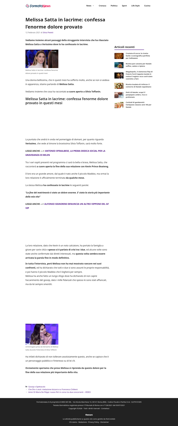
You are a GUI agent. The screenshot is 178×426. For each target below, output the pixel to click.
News (91, 5)
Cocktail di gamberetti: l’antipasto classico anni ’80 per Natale (138, 104)
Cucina (147, 5)
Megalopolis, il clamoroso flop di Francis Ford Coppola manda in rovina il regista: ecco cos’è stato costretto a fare (139, 75)
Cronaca (102, 5)
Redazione (82, 422)
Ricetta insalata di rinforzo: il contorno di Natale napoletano (138, 85)
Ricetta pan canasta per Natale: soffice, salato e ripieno (139, 64)
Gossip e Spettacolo (36, 386)
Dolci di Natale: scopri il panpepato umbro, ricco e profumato (136, 94)
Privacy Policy (93, 422)
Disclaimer (104, 422)
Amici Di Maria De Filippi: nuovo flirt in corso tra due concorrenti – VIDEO (59, 392)
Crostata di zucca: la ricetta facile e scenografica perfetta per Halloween (138, 55)
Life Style (135, 5)
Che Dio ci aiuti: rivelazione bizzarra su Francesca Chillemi (53, 389)
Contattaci (105, 408)
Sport (124, 5)
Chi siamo (73, 422)
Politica (114, 5)
